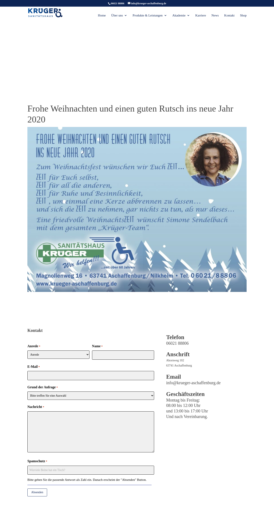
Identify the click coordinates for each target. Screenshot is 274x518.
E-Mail (33, 366)
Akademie (179, 15)
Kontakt (229, 15)
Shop (243, 15)
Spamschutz (37, 461)
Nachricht (35, 407)
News (215, 15)
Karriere (200, 15)
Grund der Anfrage (42, 387)
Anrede (33, 346)
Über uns (117, 15)
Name (97, 346)
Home (102, 15)
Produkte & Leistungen (148, 15)
